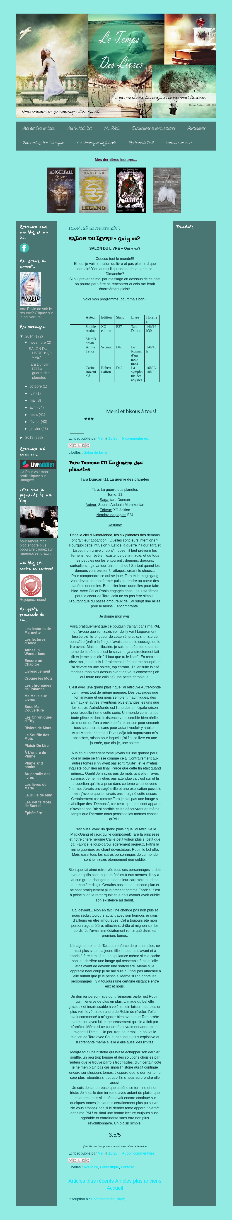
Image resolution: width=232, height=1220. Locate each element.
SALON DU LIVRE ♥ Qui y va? (104, 239)
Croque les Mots (38, 678)
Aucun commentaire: (138, 1153)
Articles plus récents (91, 1181)
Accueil (115, 1188)
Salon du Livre (95, 452)
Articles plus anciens (138, 1181)
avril (33, 407)
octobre (36, 386)
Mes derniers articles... (38, 129)
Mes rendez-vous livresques (43, 143)
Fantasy (127, 1167)
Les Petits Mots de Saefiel (37, 804)
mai (33, 400)
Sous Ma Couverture (34, 708)
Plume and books (33, 765)
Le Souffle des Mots (36, 737)
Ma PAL (111, 129)
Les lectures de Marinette (37, 630)
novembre (38, 342)
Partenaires (196, 129)
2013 (29, 437)
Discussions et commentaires (153, 129)
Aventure (91, 1167)
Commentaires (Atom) (108, 1199)
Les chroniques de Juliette (96, 143)
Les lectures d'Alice (35, 641)
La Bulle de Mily (38, 795)
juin (33, 393)
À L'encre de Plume (35, 754)
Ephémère (33, 813)
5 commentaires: (135, 438)
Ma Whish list (80, 129)
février (35, 422)
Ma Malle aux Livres (35, 698)
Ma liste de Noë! (141, 143)
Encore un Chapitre (33, 662)
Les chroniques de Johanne (37, 687)
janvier (35, 429)
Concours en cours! (179, 143)
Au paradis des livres (37, 775)
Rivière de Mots (37, 728)
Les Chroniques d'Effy (38, 719)
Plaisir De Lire (36, 746)
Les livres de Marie (35, 786)
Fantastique (109, 1167)
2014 (29, 336)
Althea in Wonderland (34, 652)
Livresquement (37, 671)
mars (34, 415)
